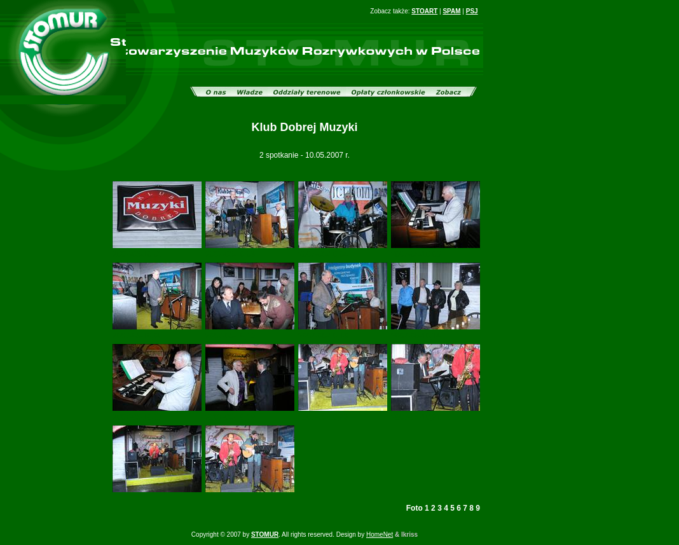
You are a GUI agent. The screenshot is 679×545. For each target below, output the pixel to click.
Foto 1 (417, 508)
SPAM (451, 11)
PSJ (472, 11)
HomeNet (379, 534)
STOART (424, 11)
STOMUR (264, 534)
